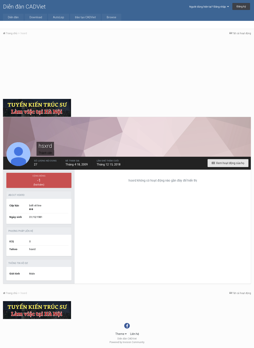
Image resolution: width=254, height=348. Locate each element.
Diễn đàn (13, 17)
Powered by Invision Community (127, 342)
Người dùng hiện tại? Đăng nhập (209, 6)
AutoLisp (58, 17)
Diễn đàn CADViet (24, 6)
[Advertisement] (127, 68)
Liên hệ (134, 333)
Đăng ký (241, 6)
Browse (111, 17)
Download (36, 17)
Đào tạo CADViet (85, 17)
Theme (121, 333)
